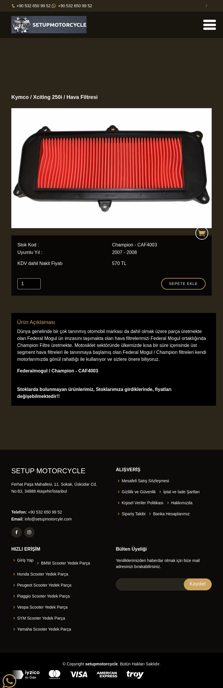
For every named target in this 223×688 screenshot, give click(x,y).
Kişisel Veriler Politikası (142, 503)
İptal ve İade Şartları (181, 492)
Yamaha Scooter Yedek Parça (44, 629)
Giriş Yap (25, 560)
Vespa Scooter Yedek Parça (42, 607)
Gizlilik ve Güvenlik (139, 492)
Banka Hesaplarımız (171, 514)
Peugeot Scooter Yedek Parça (44, 585)
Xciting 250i (48, 98)
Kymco (20, 98)
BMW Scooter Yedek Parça (65, 563)
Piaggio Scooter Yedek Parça (43, 596)
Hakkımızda (182, 503)
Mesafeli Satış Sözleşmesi (145, 481)
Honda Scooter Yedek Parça (42, 574)
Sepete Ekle (183, 284)
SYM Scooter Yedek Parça (41, 618)
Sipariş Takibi (133, 514)
